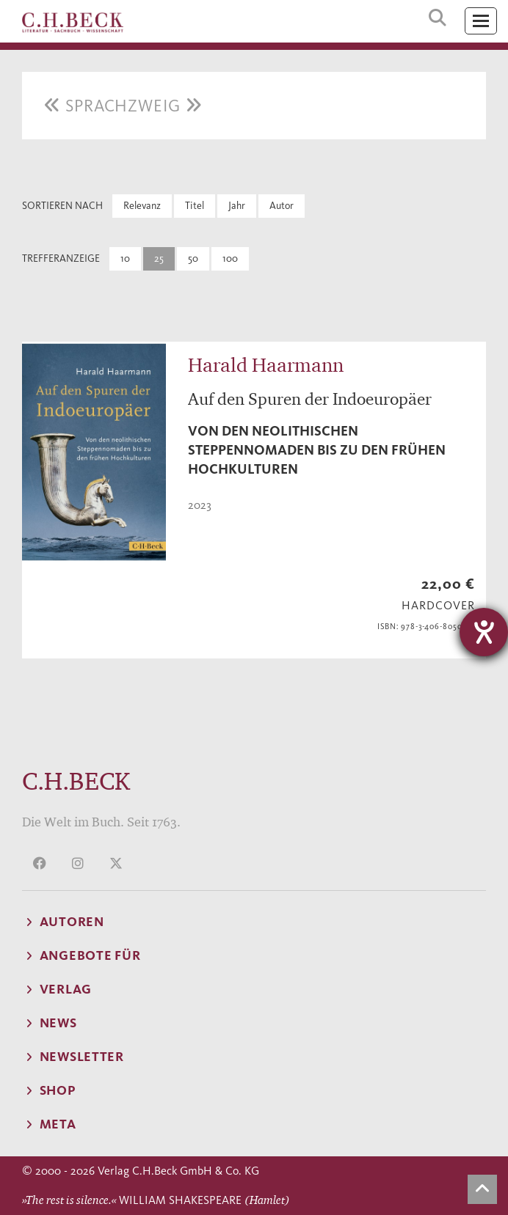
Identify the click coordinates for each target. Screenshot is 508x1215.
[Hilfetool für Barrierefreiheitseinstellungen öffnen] (484, 632)
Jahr (236, 205)
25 (159, 258)
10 (125, 258)
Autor (281, 205)
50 (193, 258)
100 (230, 258)
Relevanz (142, 205)
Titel (194, 205)
